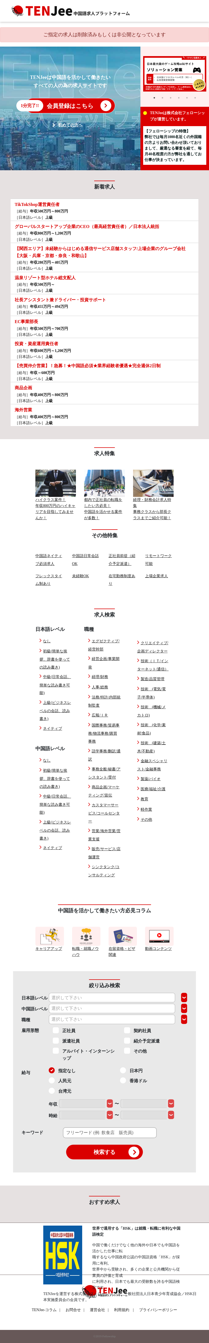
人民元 (60, 1080)
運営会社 (99, 1310)
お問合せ (75, 1310)
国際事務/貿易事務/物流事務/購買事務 (103, 733)
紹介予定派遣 (142, 1041)
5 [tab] (187, 98)
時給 (53, 1115)
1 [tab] (154, 98)
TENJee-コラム (46, 1310)
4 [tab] (179, 98)
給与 (25, 1072)
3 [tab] (170, 98)
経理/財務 (100, 677)
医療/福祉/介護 (153, 789)
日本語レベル (34, 998)
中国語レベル (34, 1009)
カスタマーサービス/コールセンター (104, 813)
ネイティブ (52, 729)
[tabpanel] (174, 74)
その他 (146, 820)
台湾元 (60, 1091)
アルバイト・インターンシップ (84, 1054)
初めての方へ (70, 125)
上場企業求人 (156, 576)
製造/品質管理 (153, 679)
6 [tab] (195, 98)
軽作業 (146, 809)
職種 (25, 1019)
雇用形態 (30, 1030)
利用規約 (121, 1310)
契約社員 (137, 1030)
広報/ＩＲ (100, 715)
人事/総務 (100, 687)
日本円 (131, 1070)
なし (47, 641)
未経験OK (80, 576)
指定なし (62, 1070)
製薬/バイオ (151, 779)
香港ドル (133, 1080)
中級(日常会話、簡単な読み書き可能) (55, 685)
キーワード (32, 1132)
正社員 (64, 1030)
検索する (116, 1152)
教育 (144, 799)
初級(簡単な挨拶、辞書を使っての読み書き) (54, 659)
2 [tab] (162, 98)
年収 (53, 1104)
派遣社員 (66, 1041)
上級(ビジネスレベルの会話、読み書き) (55, 711)
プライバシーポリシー (158, 1310)
